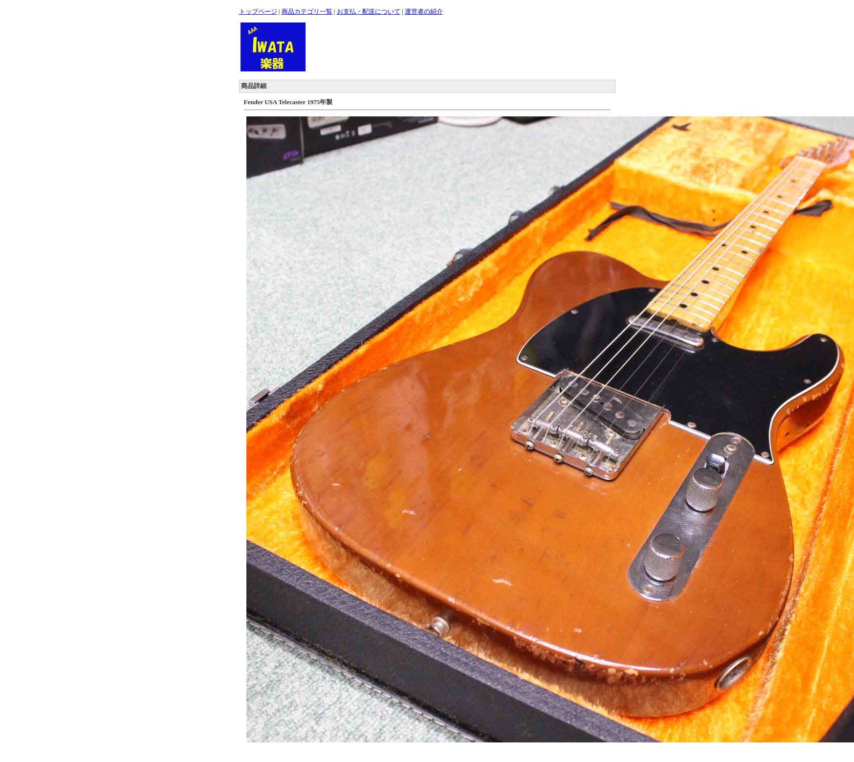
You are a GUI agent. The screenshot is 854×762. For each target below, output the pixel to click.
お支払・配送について (368, 11)
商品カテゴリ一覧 (307, 11)
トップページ (258, 11)
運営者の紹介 (424, 11)
